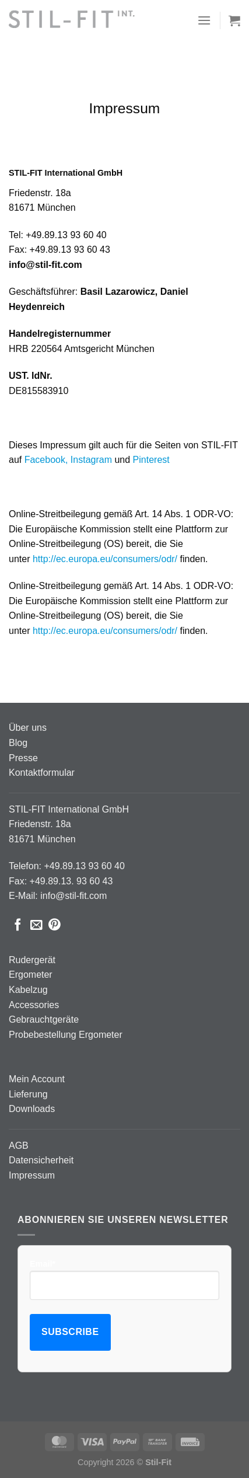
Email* (124, 1279)
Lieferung (28, 1094)
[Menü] (204, 20)
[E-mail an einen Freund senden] (36, 925)
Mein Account (37, 1079)
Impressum (32, 1175)
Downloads (32, 1109)
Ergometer (30, 974)
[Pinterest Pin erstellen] (54, 925)
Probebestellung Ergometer (65, 1035)
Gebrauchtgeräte (44, 1019)
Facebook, (46, 460)
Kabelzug (28, 990)
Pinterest (151, 460)
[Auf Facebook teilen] (18, 925)
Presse (23, 758)
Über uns (28, 728)
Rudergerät (32, 960)
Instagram (91, 460)
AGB (19, 1146)
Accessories (34, 1005)
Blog (18, 743)
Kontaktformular (42, 773)
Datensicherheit (41, 1160)
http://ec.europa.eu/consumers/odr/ (105, 559)
